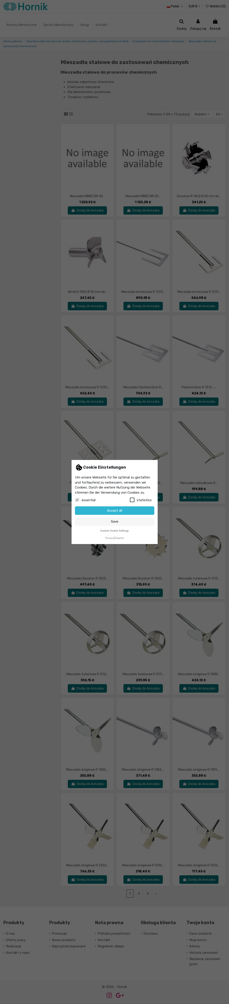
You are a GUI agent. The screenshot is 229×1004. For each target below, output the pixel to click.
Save (114, 522)
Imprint (120, 538)
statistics (141, 500)
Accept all (114, 511)
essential (85, 500)
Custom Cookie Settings (114, 530)
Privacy (109, 538)
